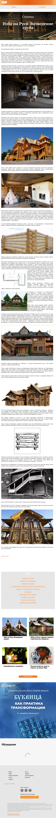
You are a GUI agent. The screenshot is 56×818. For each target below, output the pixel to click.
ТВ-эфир (42, 7)
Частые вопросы (29, 775)
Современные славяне (28, 603)
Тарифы (27, 773)
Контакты (27, 777)
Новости (11, 779)
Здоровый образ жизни (28, 595)
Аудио (10, 773)
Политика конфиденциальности (13, 815)
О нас (26, 772)
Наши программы (13, 775)
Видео (10, 772)
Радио (14, 7)
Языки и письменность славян (28, 589)
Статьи (10, 777)
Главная (20, 10)
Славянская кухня (28, 597)
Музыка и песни (28, 578)
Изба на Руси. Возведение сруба (30, 10)
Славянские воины (28, 600)
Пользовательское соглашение (13, 813)
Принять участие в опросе (29, 797)
